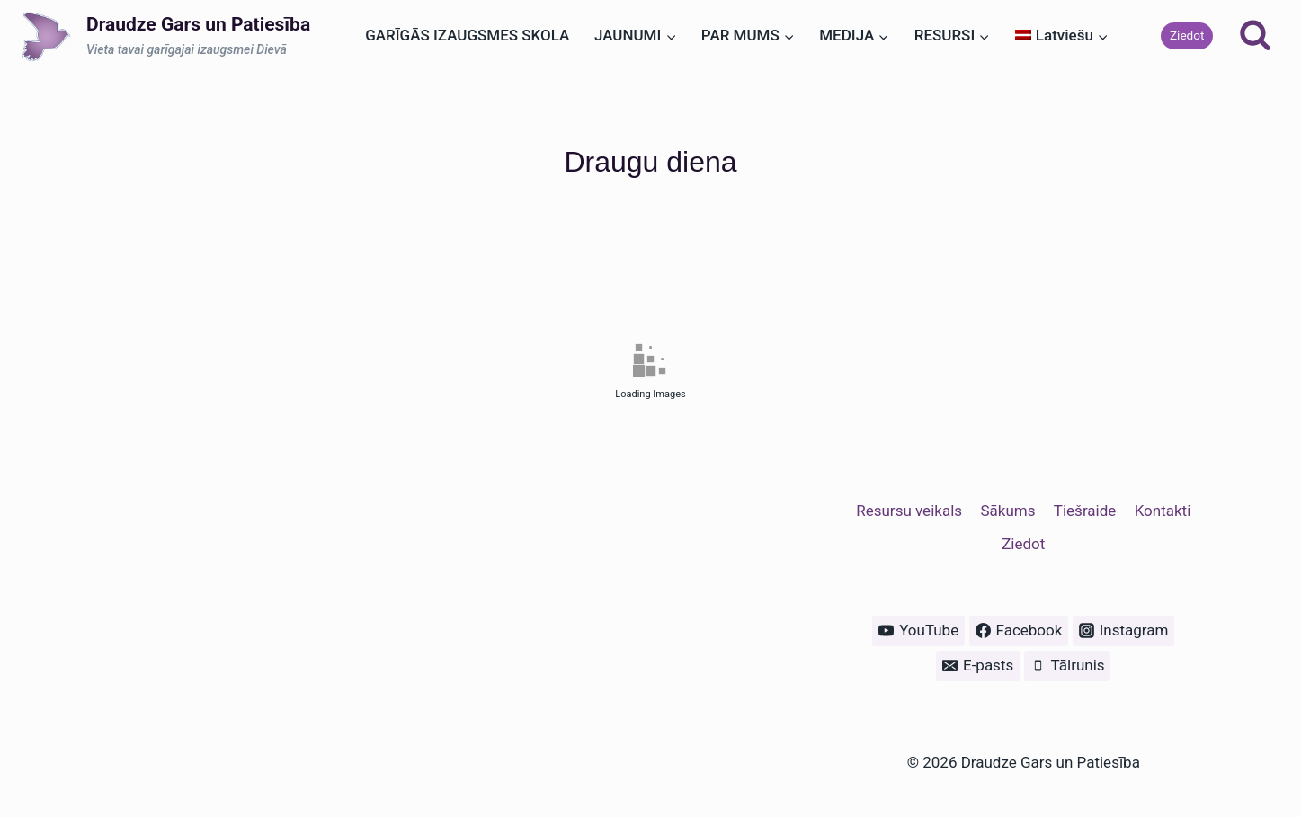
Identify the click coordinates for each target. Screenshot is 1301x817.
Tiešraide (1085, 511)
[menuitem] (1061, 35)
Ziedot (1187, 35)
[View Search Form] (1255, 36)
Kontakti (1163, 511)
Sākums (1007, 511)
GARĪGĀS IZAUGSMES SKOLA (467, 35)
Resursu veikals (909, 511)
